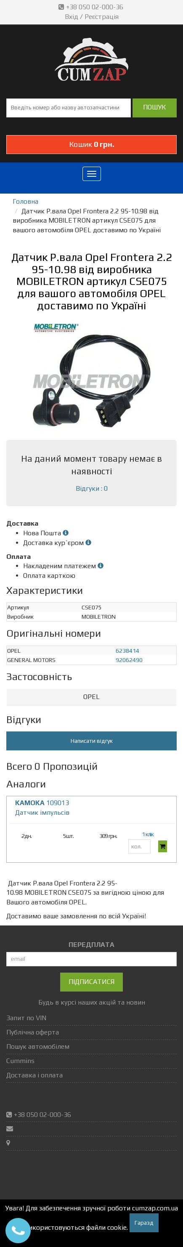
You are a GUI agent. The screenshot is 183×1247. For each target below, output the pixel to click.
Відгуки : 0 (92, 488)
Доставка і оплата (34, 1075)
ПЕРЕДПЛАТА (91, 945)
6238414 (127, 650)
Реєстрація (102, 17)
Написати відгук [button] (92, 740)
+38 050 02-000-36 (91, 7)
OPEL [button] (91, 697)
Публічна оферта (32, 1032)
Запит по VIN (26, 1018)
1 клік (148, 834)
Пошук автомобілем (37, 1046)
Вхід (71, 17)
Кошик (91, 144)
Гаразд (144, 1222)
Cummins (20, 1061)
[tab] (91, 697)
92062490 (129, 660)
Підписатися (91, 982)
